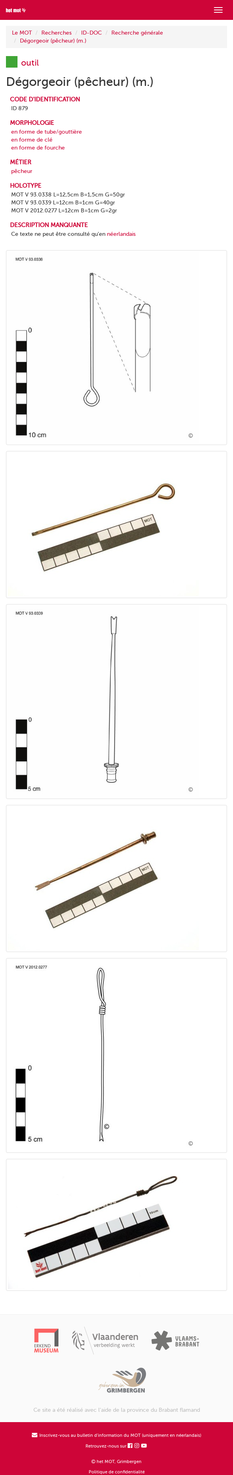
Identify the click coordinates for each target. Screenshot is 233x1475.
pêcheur (21, 171)
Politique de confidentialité (117, 1472)
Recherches (56, 33)
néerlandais (121, 234)
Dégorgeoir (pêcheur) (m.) (53, 41)
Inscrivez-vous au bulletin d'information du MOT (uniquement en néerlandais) (116, 1435)
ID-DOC (91, 33)
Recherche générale (137, 33)
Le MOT (22, 33)
